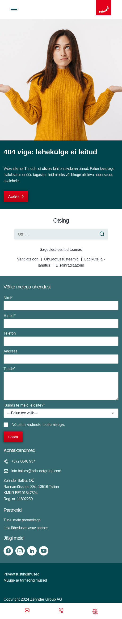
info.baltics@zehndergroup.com (36, 471)
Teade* (61, 383)
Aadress (61, 356)
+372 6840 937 (23, 461)
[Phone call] (61, 610)
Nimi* (61, 303)
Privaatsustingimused (21, 574)
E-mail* (61, 321)
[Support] (95, 610)
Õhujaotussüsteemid (61, 259)
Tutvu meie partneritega (22, 520)
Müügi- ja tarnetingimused (25, 580)
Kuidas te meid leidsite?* (61, 410)
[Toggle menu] (14, 9)
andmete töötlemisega (45, 425)
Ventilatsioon (27, 259)
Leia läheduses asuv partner (26, 528)
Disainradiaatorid (70, 265)
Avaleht (13, 196)
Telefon (61, 338)
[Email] (27, 610)
